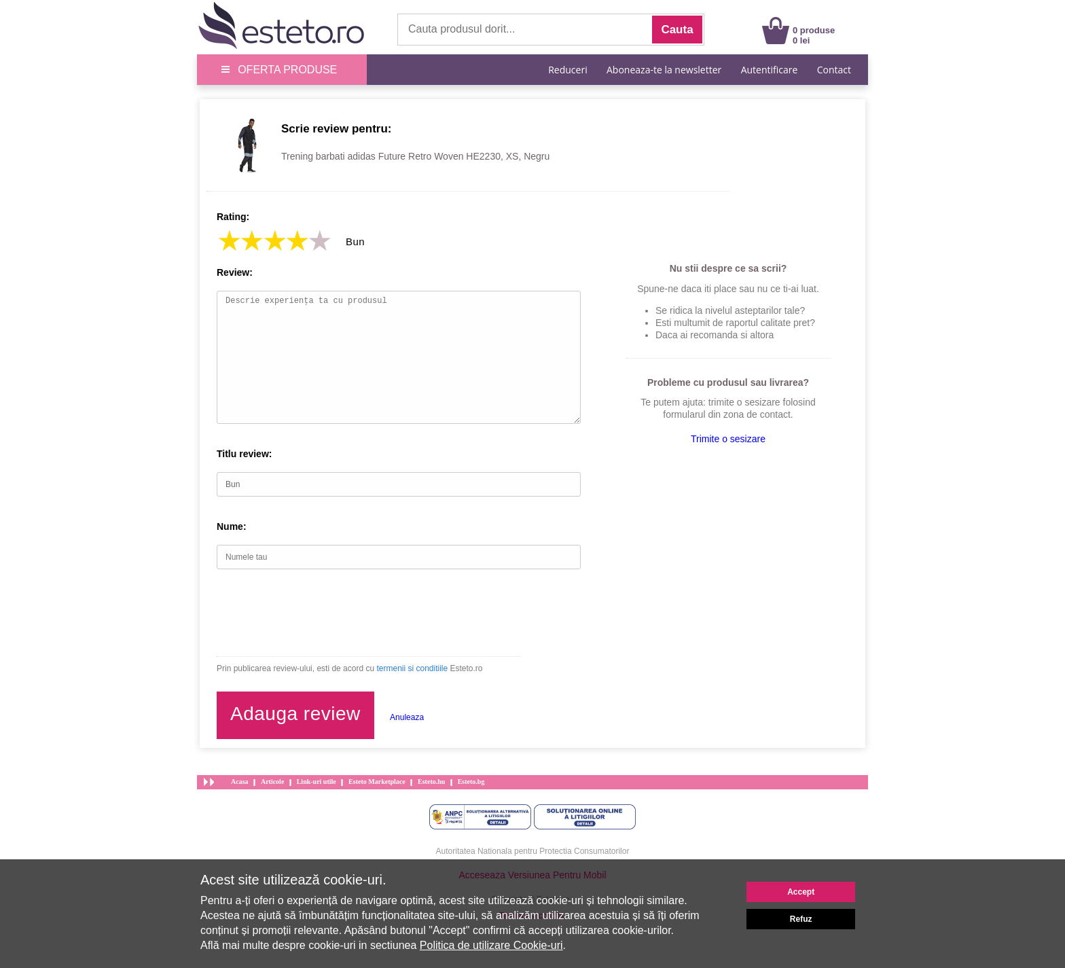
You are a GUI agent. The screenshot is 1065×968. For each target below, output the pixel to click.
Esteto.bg (471, 781)
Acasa (240, 781)
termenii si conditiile (412, 668)
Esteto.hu (431, 781)
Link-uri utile (316, 781)
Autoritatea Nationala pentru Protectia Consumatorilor (533, 851)
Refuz (801, 919)
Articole (272, 781)
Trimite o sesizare (728, 438)
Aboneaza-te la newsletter (664, 69)
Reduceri (567, 69)
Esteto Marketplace (376, 781)
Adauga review (295, 713)
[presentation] (320, 612)
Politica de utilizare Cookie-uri (491, 945)
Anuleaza (407, 717)
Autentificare (769, 69)
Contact (834, 69)
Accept (800, 892)
